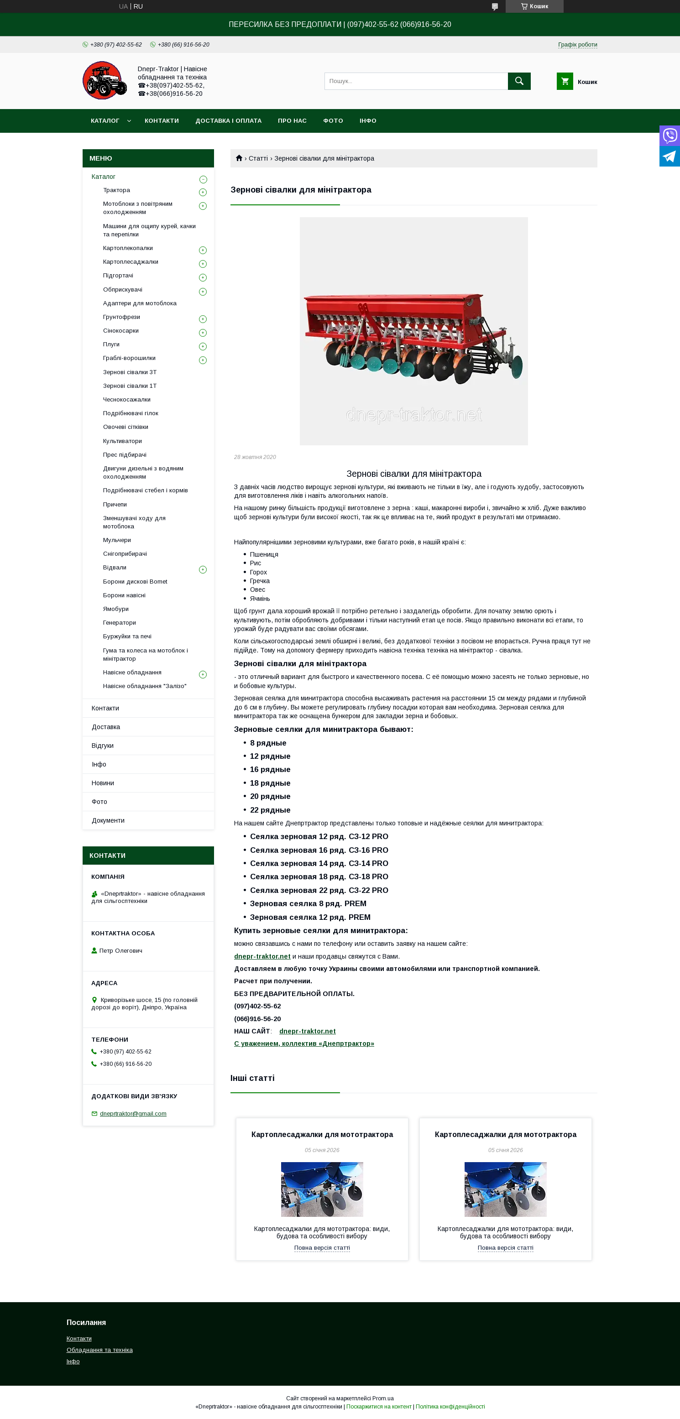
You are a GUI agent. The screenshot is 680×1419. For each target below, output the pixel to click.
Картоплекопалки (128, 248)
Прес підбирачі (124, 454)
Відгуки (103, 745)
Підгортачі (118, 275)
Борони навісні (124, 595)
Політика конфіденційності (450, 1406)
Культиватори (122, 441)
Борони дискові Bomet (135, 581)
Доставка (106, 726)
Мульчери (117, 540)
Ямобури (116, 608)
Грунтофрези (121, 316)
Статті (258, 158)
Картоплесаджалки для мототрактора (322, 1134)
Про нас (292, 120)
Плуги (111, 344)
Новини (103, 783)
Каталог (105, 120)
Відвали (114, 567)
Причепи (115, 504)
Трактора (116, 190)
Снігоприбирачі (125, 553)
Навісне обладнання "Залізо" (145, 686)
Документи (108, 820)
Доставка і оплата (228, 120)
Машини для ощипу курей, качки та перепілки (149, 230)
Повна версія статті (322, 1247)
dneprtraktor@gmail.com (133, 1113)
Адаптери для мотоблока (140, 303)
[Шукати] (519, 81)
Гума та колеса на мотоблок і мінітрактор (145, 654)
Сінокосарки (121, 330)
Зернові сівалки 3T (130, 372)
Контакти (162, 120)
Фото (333, 120)
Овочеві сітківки (125, 426)
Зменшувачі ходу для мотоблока (134, 522)
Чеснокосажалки (127, 399)
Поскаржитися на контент (379, 1406)
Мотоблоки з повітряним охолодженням (138, 207)
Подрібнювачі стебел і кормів (145, 490)
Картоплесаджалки (130, 261)
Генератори (119, 622)
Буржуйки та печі (127, 636)
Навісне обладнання (132, 672)
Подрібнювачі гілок (130, 413)
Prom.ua (383, 1398)
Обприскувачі (122, 289)
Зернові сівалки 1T (130, 385)
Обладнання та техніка (100, 1349)
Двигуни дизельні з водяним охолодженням (143, 472)
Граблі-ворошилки (129, 358)
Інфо (368, 120)
